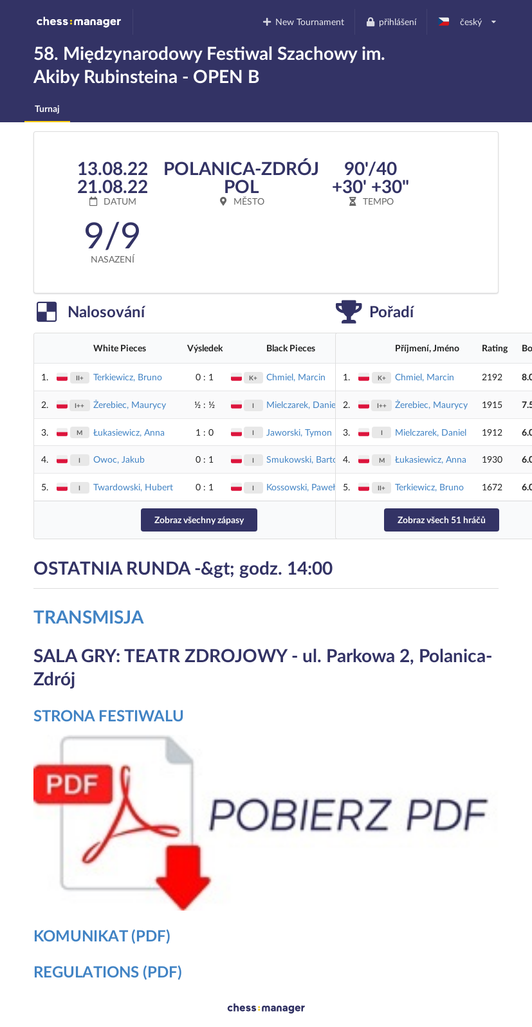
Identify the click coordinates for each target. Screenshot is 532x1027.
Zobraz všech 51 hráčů (442, 519)
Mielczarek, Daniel (302, 404)
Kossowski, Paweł (300, 486)
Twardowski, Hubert (133, 486)
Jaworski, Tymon (299, 432)
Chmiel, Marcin (296, 376)
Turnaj (47, 108)
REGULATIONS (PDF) (107, 971)
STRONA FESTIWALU (108, 715)
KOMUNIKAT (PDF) (101, 935)
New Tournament (303, 21)
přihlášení (390, 21)
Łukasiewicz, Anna (129, 432)
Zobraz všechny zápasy (199, 519)
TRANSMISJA (88, 616)
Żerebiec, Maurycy (129, 404)
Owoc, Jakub (119, 459)
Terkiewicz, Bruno (127, 376)
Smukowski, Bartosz (305, 459)
